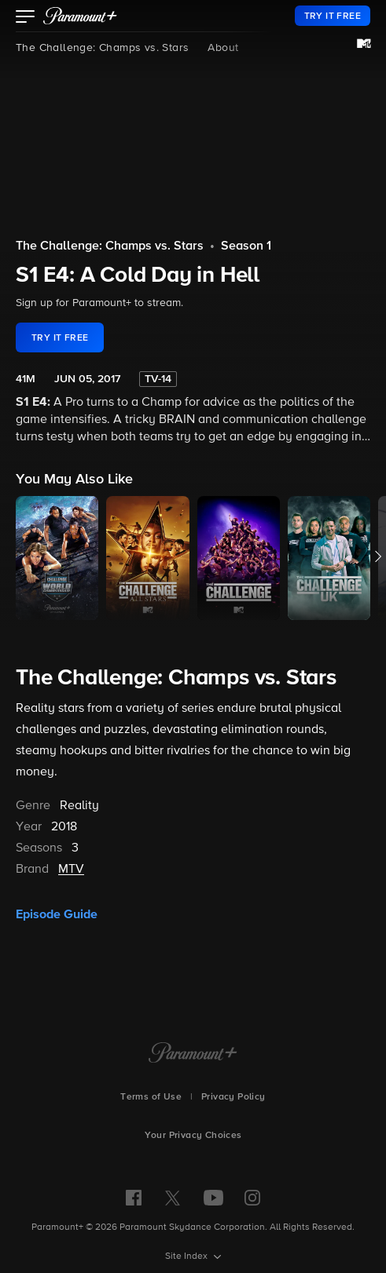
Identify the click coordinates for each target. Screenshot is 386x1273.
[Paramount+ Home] (193, 1054)
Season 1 (246, 246)
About (223, 47)
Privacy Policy (233, 1097)
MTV (71, 869)
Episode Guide (56, 914)
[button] (25, 18)
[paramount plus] (80, 15)
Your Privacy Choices (193, 1135)
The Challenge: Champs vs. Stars (102, 47)
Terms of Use (151, 1097)
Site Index (187, 1256)
